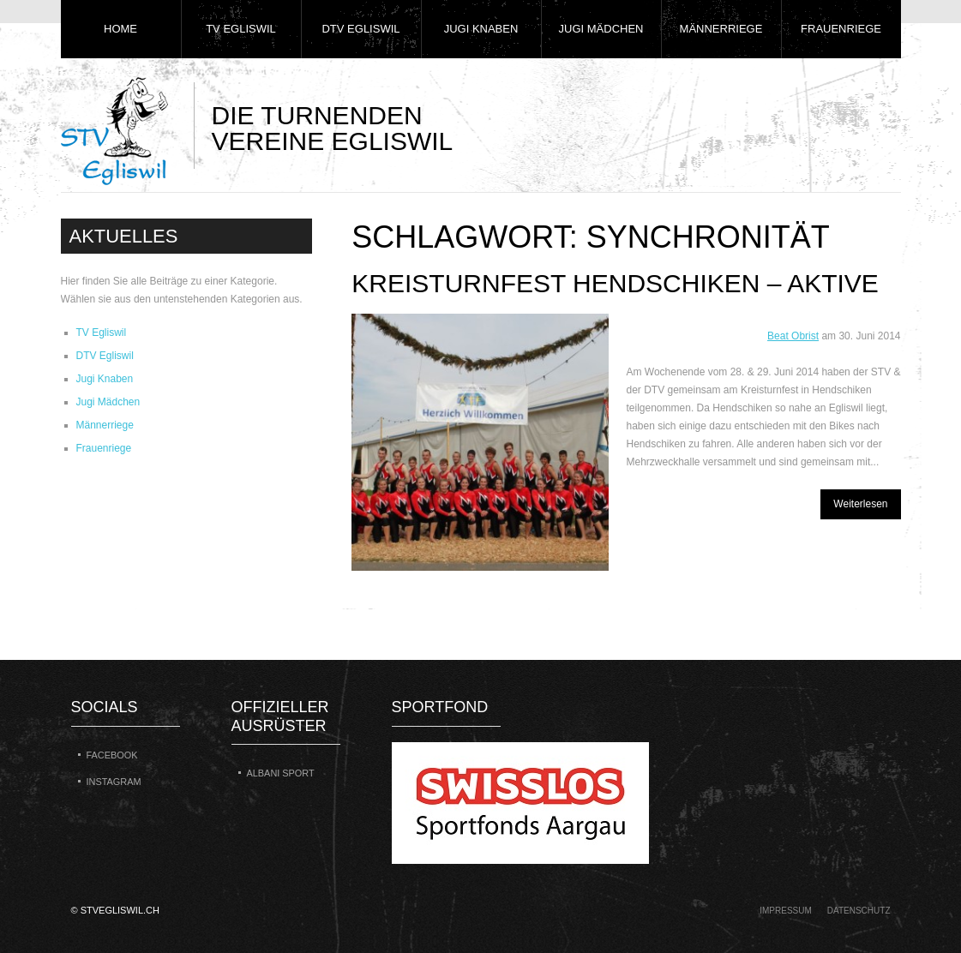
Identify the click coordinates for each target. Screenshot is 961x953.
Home (120, 28)
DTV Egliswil (360, 28)
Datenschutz (859, 910)
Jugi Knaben (481, 28)
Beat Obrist (793, 336)
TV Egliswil (241, 28)
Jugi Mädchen (601, 28)
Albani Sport (281, 773)
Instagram (114, 781)
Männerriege (721, 28)
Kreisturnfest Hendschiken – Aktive (615, 283)
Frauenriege (841, 28)
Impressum (786, 910)
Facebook (112, 755)
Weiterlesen (860, 504)
